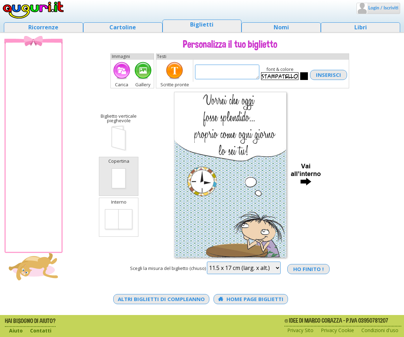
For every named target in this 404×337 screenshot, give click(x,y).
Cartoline (122, 27)
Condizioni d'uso (379, 330)
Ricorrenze (43, 27)
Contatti (40, 330)
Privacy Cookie (337, 330)
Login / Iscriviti (382, 7)
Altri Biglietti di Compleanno (161, 298)
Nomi (281, 27)
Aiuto (16, 330)
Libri (360, 27)
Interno (119, 216)
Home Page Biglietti (250, 298)
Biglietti (202, 24)
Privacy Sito (300, 330)
